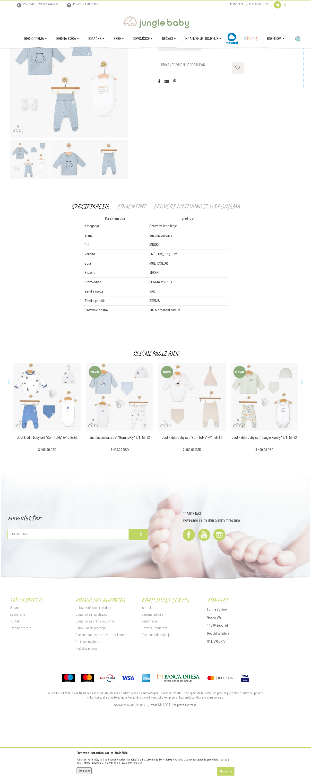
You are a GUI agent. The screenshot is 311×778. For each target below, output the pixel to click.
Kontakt (15, 671)
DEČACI (56, 55)
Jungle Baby (17, 55)
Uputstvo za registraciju (91, 664)
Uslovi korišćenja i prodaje (93, 657)
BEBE (46, 55)
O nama (15, 657)
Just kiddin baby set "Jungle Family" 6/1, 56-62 (264, 487)
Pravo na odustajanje (155, 684)
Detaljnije (84, 770)
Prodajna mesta (20, 678)
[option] (69, 128)
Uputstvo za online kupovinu (95, 671)
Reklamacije (149, 671)
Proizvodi (33, 55)
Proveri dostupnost (179, 95)
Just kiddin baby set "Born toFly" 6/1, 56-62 (47, 487)
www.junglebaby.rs (135, 754)
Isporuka (147, 657)
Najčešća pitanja (86, 698)
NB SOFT (164, 754)
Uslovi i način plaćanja (91, 678)
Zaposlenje (17, 664)
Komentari (131, 256)
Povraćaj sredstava (154, 678)
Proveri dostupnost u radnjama (197, 256)
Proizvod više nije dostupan (183, 114)
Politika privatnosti (88, 691)
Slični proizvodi (155, 403)
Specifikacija (90, 256)
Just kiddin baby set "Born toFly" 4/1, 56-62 (192, 487)
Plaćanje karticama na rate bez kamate (101, 684)
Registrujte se (259, 4)
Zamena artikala (152, 664)
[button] (300, 40)
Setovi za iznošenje (75, 55)
